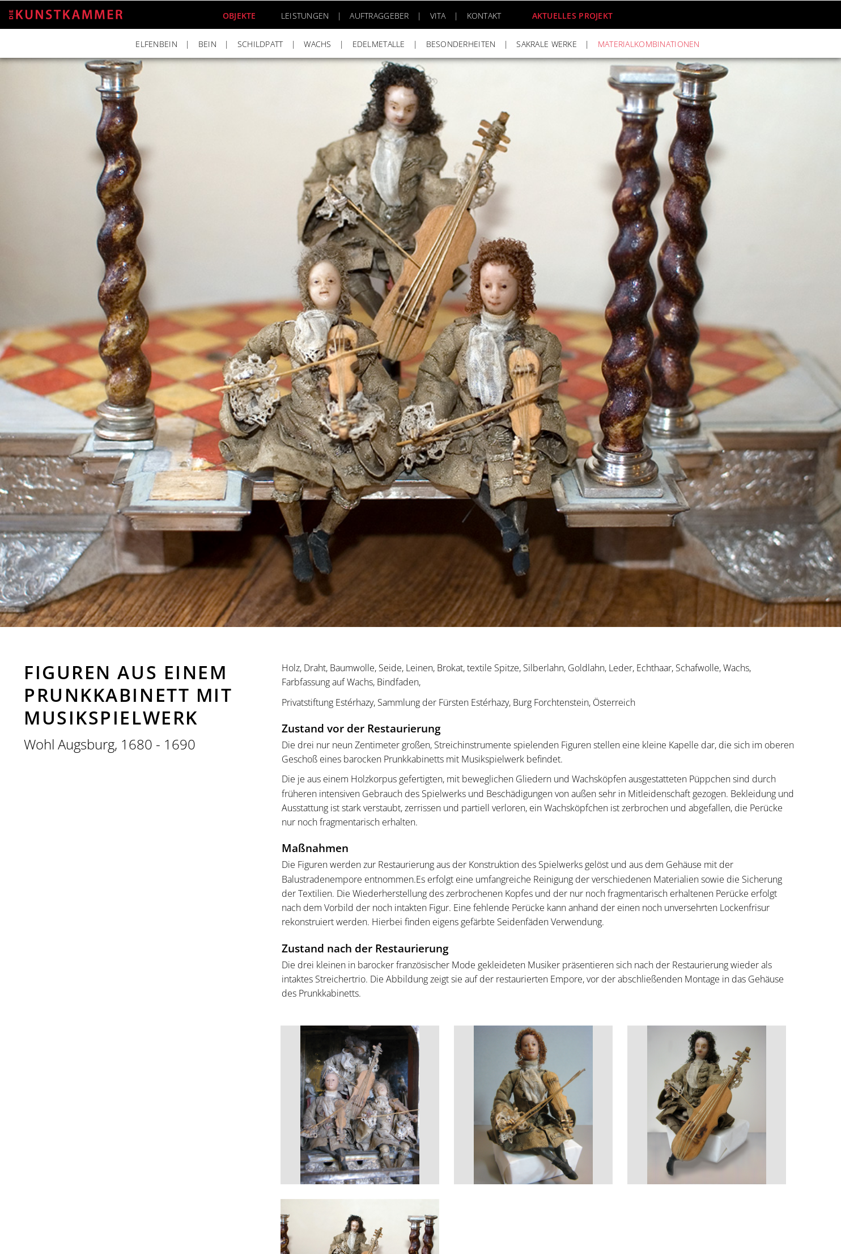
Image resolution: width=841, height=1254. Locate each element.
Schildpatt (260, 44)
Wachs (317, 44)
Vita (438, 15)
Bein (207, 44)
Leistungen (305, 15)
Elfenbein (156, 44)
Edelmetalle (378, 44)
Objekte (239, 15)
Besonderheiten (461, 44)
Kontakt (484, 15)
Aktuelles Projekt (572, 15)
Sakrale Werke (546, 44)
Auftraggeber (379, 15)
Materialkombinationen (649, 44)
